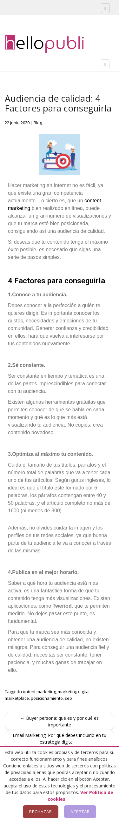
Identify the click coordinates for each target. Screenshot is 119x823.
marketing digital (73, 691)
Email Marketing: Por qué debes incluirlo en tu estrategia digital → (59, 738)
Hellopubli (52, 43)
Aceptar (80, 811)
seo (68, 698)
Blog (38, 122)
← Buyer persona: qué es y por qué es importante (59, 721)
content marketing (38, 691)
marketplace (17, 698)
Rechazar (40, 811)
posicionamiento (47, 698)
